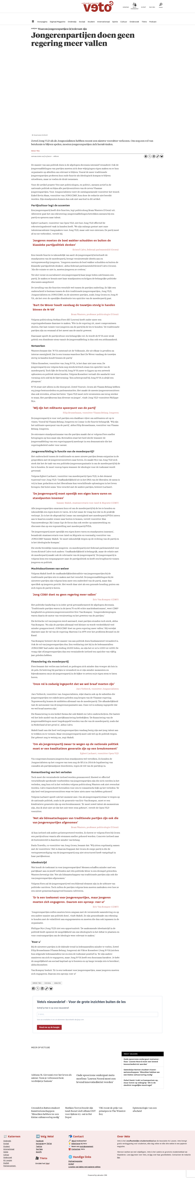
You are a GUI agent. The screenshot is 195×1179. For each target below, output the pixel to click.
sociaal (48, 983)
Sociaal (82, 21)
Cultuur (123, 21)
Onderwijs (72, 21)
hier (132, 1155)
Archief (143, 10)
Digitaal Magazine (57, 21)
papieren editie (94, 1167)
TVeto (144, 21)
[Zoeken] (160, 9)
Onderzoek (134, 21)
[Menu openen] (33, 22)
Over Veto (152, 10)
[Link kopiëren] (158, 156)
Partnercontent (9, 1166)
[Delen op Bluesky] (162, 156)
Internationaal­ (8, 1149)
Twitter (39, 1146)
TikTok (49, 1143)
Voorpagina (42, 21)
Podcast (152, 21)
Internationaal (103, 21)
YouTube (39, 1149)
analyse (57, 983)
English (6, 1163)
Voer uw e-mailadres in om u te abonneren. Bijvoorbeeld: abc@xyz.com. (60, 1020)
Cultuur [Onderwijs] (6, 1155)
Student (91, 21)
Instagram (40, 1143)
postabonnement (86, 1146)
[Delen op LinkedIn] (154, 156)
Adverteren (75, 1143)
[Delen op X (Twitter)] (150, 156)
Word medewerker (134, 11)
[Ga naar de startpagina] (97, 9)
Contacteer (75, 1149)
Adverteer (126, 10)
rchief (71, 1164)
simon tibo (37, 983)
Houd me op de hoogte (49, 1027)
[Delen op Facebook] (146, 156)
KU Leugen (7, 1160)
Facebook (40, 1141)
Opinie (115, 21)
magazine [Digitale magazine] (76, 1161)
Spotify (39, 1152)
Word (74, 1141)
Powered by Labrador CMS (97, 1175)
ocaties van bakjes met (78, 1167)
